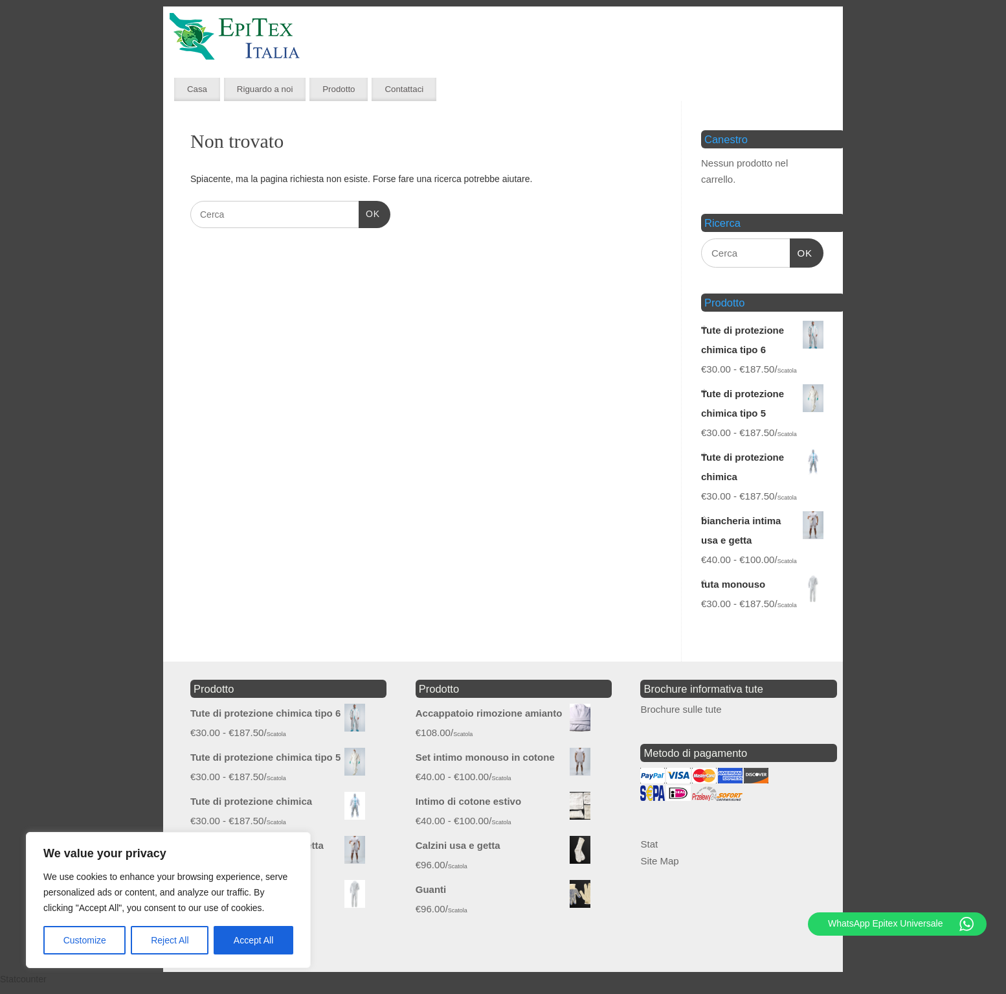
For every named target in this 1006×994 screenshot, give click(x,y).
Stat (649, 844)
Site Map (659, 860)
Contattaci (404, 89)
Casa (197, 89)
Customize (84, 940)
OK (369, 212)
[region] (168, 900)
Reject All (169, 940)
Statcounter (23, 979)
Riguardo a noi (265, 89)
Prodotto (338, 89)
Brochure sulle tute (680, 709)
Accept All (253, 940)
